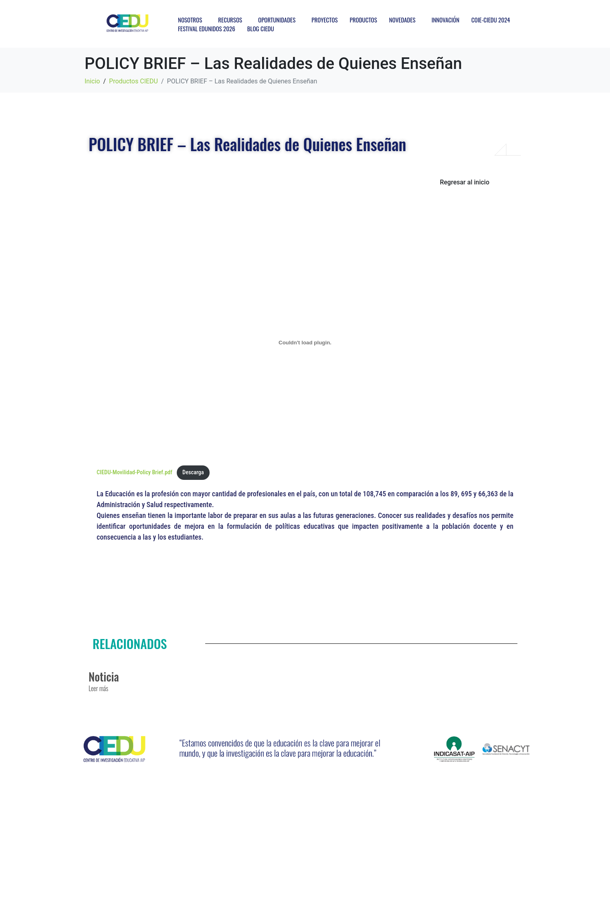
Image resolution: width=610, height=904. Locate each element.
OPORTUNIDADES (276, 19)
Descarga (193, 472)
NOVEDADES (402, 19)
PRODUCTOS (363, 19)
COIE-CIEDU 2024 (490, 19)
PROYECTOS (324, 19)
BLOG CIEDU (260, 28)
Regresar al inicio (464, 182)
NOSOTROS (190, 19)
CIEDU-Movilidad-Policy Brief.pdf (134, 472)
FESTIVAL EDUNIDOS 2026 (206, 28)
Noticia (104, 676)
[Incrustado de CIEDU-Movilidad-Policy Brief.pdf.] (305, 342)
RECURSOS (230, 19)
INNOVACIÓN (445, 19)
